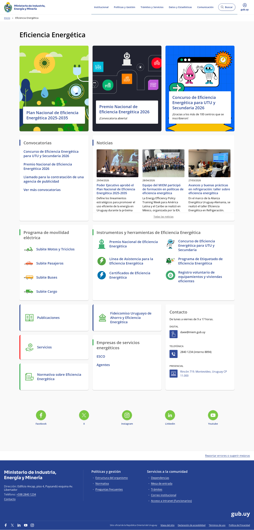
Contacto (10, 499)
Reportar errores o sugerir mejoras (227, 455)
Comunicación (205, 7)
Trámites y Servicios (152, 7)
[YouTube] (25, 525)
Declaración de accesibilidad (191, 525)
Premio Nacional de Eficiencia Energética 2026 (124, 109)
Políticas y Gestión (124, 7)
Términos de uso (217, 525)
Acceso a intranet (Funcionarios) (171, 501)
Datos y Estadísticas (180, 7)
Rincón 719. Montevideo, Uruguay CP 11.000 (203, 373)
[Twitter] (12, 525)
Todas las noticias (164, 216)
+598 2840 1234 (26, 494)
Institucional (101, 7)
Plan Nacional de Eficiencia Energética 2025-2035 (52, 115)
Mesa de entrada (161, 483)
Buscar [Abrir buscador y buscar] (227, 8)
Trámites (156, 489)
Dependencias (160, 478)
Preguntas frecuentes (109, 489)
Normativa (102, 483)
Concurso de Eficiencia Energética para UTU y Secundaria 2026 (194, 102)
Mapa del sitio (168, 525)
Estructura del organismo (111, 478)
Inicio (7, 17)
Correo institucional (163, 495)
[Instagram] (32, 525)
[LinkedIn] (19, 525)
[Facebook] (5, 525)
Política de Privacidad (239, 525)
